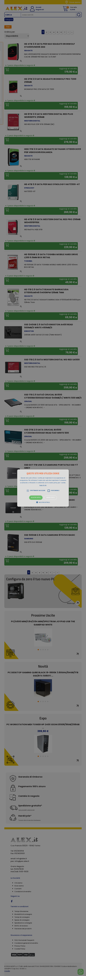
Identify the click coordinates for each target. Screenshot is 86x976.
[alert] (43, 488)
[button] (43, 488)
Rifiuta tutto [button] (50, 497)
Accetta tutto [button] (36, 497)
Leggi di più (43, 485)
